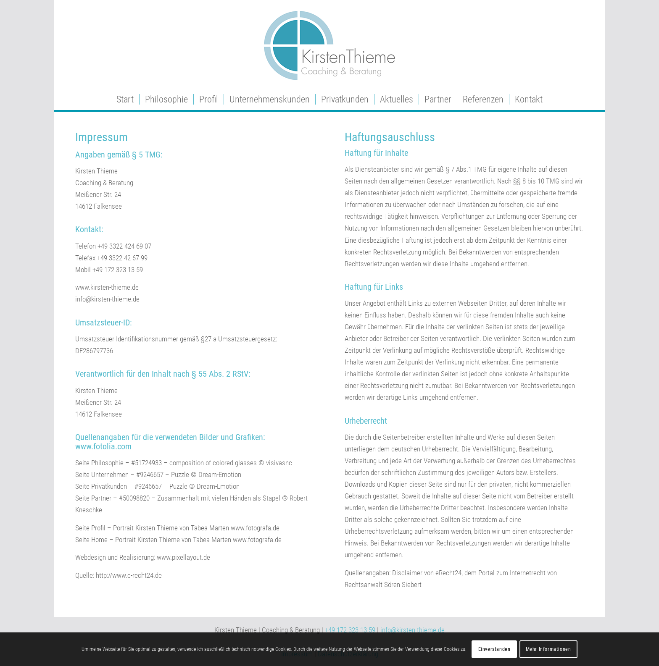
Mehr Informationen (548, 649)
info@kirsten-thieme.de (412, 630)
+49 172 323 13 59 (350, 630)
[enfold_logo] (329, 44)
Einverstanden (494, 649)
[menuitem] (125, 99)
